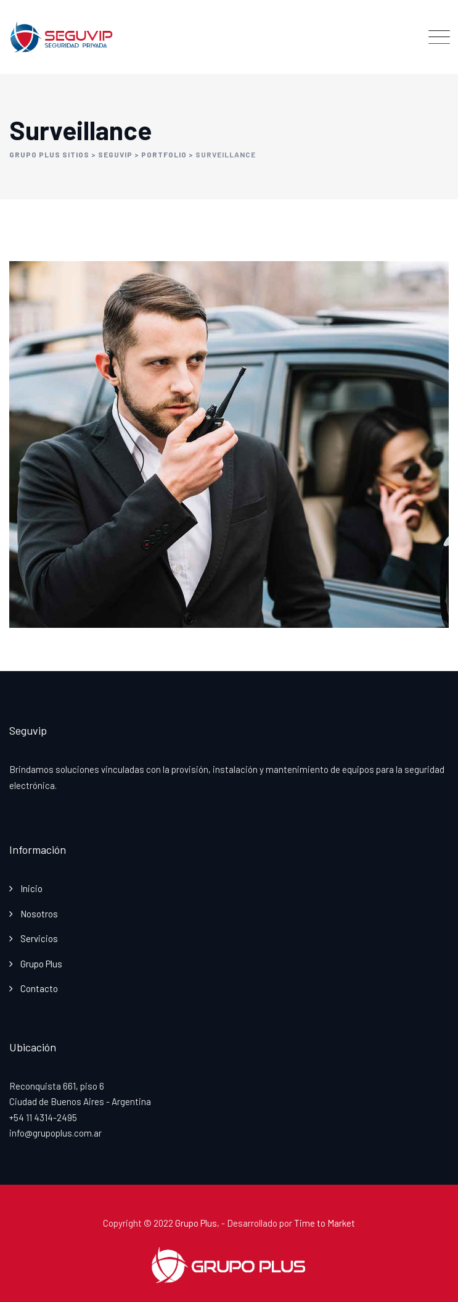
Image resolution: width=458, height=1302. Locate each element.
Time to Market (324, 1223)
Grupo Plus (41, 963)
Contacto (39, 988)
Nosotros (39, 913)
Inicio (31, 888)
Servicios (39, 938)
